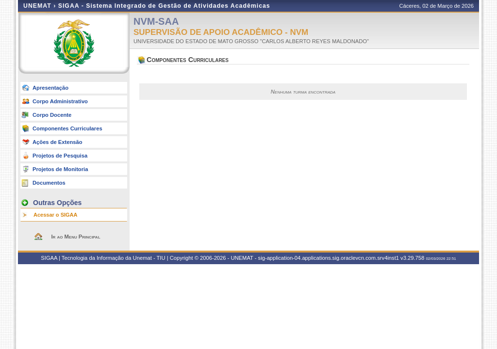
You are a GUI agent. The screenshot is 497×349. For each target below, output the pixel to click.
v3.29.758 (412, 258)
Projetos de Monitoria (60, 169)
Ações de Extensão (58, 142)
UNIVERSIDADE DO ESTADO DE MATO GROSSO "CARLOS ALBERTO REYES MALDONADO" (251, 41)
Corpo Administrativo (60, 101)
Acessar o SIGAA (55, 215)
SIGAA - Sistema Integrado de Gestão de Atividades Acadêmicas (164, 5)
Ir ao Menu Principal (75, 236)
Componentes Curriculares (67, 128)
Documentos (49, 183)
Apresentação (50, 88)
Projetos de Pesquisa (60, 156)
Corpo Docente (52, 115)
